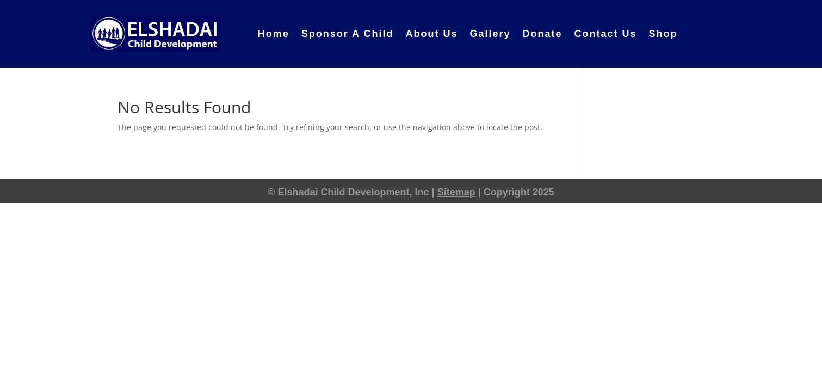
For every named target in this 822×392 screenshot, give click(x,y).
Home (273, 33)
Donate (542, 33)
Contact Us (605, 33)
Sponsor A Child (347, 33)
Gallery (489, 33)
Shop (663, 33)
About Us (431, 33)
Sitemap (456, 192)
